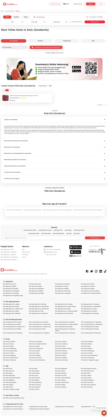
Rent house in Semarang (87, 357)
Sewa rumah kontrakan (9, 341)
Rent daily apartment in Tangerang (90, 304)
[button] (54, 120)
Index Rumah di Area (33, 233)
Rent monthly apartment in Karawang (91, 333)
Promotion (25, 254)
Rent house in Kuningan (61, 353)
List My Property (77, 4)
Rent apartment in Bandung (8, 252)
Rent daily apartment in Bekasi (11, 306)
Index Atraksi (68, 230)
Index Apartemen (58, 230)
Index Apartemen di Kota (30, 230)
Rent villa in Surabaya (60, 387)
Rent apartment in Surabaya (9, 259)
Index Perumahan (46, 233)
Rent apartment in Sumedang (11, 293)
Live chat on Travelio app (52, 249)
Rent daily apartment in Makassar (12, 313)
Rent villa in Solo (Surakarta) (88, 384)
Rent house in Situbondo (9, 360)
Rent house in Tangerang (35, 341)
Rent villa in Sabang (8, 384)
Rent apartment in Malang (62, 288)
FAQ (23, 249)
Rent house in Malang (34, 355)
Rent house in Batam (34, 350)
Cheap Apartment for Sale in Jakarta (12, 406)
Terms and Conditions (33, 274)
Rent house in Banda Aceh (36, 348)
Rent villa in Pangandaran (9, 382)
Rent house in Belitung (61, 350)
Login (101, 4)
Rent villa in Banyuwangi (87, 371)
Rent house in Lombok (87, 353)
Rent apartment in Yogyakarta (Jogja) (13, 295)
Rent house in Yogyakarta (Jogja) (89, 360)
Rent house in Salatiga (61, 357)
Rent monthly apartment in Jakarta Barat (92, 324)
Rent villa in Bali (33, 368)
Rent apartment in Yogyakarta (9, 257)
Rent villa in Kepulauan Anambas (11, 377)
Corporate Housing (55, 4)
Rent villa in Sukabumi (34, 387)
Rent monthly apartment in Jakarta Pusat (40, 326)
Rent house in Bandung (87, 341)
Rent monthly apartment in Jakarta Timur (14, 326)
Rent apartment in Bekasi (9, 286)
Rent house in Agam (34, 346)
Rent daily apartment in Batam (89, 311)
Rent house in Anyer (60, 346)
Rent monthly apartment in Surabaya (64, 322)
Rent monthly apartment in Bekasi (12, 324)
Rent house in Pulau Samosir (10, 357)
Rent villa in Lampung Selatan (62, 377)
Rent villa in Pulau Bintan (35, 382)
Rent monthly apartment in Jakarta (12, 322)
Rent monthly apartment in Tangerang (91, 322)
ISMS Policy (44, 274)
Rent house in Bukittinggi (87, 350)
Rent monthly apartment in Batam (90, 329)
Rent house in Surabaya (61, 344)
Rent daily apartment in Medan (11, 311)
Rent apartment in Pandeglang (11, 291)
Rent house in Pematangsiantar (89, 355)
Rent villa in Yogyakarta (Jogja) (11, 389)
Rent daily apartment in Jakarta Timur (13, 308)
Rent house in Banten (86, 348)
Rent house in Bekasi (86, 344)
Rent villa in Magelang (8, 380)
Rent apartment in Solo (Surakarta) (90, 291)
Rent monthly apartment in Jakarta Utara (40, 324)
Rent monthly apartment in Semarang (65, 333)
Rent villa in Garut (33, 375)
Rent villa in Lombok (86, 377)
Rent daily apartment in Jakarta (11, 304)
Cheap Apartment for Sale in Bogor (38, 406)
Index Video (77, 233)
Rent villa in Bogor (85, 373)
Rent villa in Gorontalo (60, 375)
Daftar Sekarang (95, 238)
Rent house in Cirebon (9, 353)
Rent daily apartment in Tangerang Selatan (66, 311)
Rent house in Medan (60, 355)
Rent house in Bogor (8, 346)
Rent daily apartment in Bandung (37, 304)
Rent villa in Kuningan (34, 377)
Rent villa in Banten (60, 371)
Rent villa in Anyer (7, 368)
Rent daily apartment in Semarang (64, 313)
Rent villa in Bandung (8, 371)
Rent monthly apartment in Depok (90, 326)
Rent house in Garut (34, 353)
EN (67, 4)
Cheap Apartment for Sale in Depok (64, 406)
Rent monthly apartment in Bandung (38, 322)
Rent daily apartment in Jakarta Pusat (39, 308)
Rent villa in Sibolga (60, 384)
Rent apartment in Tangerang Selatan (91, 293)
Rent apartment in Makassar (36, 288)
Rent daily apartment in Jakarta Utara (39, 306)
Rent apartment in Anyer (9, 284)
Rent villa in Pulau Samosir (62, 382)
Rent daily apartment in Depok (89, 308)
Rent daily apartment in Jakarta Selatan (65, 306)
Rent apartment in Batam (87, 284)
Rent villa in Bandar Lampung (88, 368)
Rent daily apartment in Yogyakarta (38, 313)
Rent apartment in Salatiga (36, 291)
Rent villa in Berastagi (60, 373)
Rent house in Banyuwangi (10, 350)
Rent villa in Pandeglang (87, 380)
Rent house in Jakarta (61, 341)
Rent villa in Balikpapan (61, 368)
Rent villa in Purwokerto (87, 382)
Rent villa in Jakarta (86, 375)
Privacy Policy (22, 274)
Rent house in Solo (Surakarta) (37, 360)
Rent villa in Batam (8, 373)
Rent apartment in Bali (7, 249)
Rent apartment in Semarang (62, 291)
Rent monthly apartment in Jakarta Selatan (66, 324)
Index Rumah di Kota (79, 230)
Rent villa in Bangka (34, 371)
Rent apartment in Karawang (10, 288)
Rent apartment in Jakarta (8, 254)
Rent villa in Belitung (34, 373)
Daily (7, 17)
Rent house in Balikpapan (9, 348)
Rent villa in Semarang (35, 384)
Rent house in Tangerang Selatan (37, 344)
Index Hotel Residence (58, 233)
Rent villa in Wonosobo (87, 387)
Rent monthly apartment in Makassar (13, 333)
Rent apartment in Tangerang (63, 293)
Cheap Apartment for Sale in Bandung (13, 409)
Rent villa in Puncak (34, 389)
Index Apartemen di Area (45, 230)
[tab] (54, 120)
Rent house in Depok (8, 344)
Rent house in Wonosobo (61, 360)
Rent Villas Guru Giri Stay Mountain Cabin (13, 398)
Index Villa (68, 233)
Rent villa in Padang (60, 380)
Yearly (25, 17)
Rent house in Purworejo (35, 357)
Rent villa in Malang (34, 380)
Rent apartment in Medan (87, 288)
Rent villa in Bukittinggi (9, 375)
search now (95, 22)
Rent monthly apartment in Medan (12, 329)
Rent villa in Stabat (8, 387)
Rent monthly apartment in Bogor (64, 326)
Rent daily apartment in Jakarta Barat (91, 306)
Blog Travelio (26, 252)
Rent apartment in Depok (61, 286)
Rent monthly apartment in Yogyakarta (39, 333)
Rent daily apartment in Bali (36, 311)
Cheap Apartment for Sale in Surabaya (39, 409)
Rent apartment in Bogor (35, 286)
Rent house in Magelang (9, 355)
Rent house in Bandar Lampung (63, 348)
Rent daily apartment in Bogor (63, 308)
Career (24, 257)
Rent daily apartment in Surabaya (64, 304)
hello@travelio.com (50, 252)
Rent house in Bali (85, 346)
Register (91, 4)
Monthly (16, 17)
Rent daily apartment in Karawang (90, 313)
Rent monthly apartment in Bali (37, 329)
